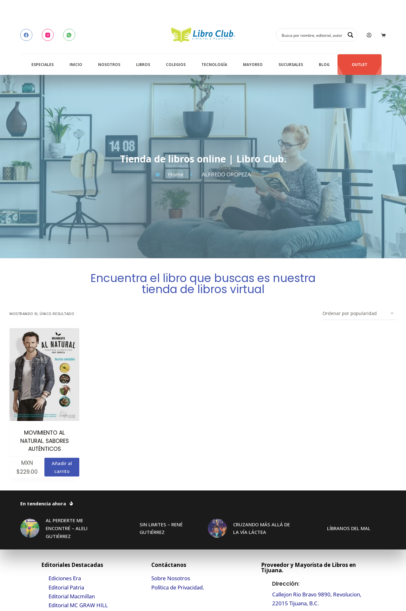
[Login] (369, 35)
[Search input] (312, 35)
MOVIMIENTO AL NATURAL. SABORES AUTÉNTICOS (44, 441)
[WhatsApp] (69, 35)
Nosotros (109, 64)
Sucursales (290, 64)
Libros (143, 64)
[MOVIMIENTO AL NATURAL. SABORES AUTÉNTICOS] (44, 374)
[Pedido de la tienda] (359, 313)
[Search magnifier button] (350, 34)
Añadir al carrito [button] (62, 467)
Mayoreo (253, 64)
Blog (324, 64)
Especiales (42, 64)
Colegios (176, 64)
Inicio (75, 64)
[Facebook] (26, 35)
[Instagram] (48, 35)
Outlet (359, 64)
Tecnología (214, 64)
